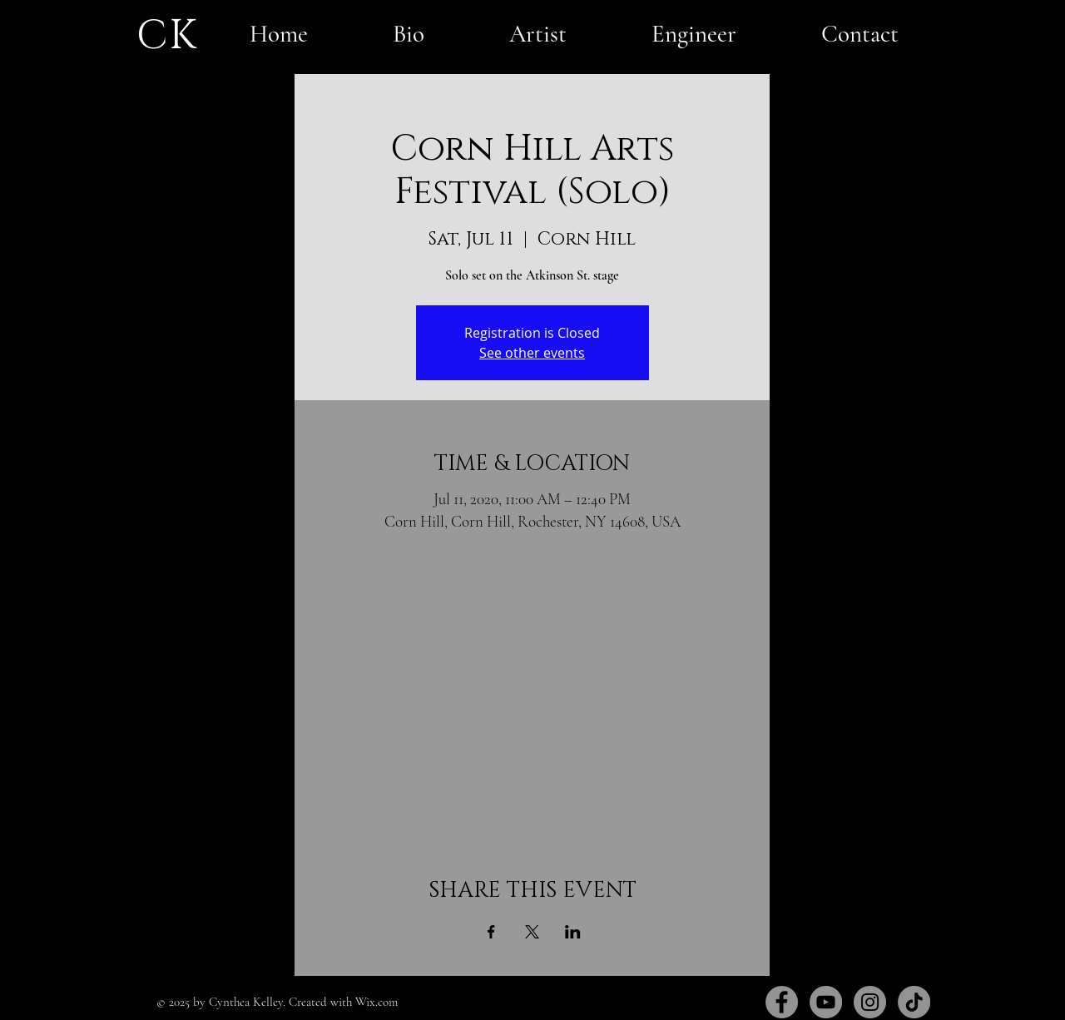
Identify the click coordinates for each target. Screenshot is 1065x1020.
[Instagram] (870, 1002)
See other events (532, 353)
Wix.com (376, 1001)
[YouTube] (826, 1002)
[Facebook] (781, 1002)
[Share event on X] (532, 931)
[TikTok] (914, 1002)
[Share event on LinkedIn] (573, 931)
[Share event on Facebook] (491, 931)
